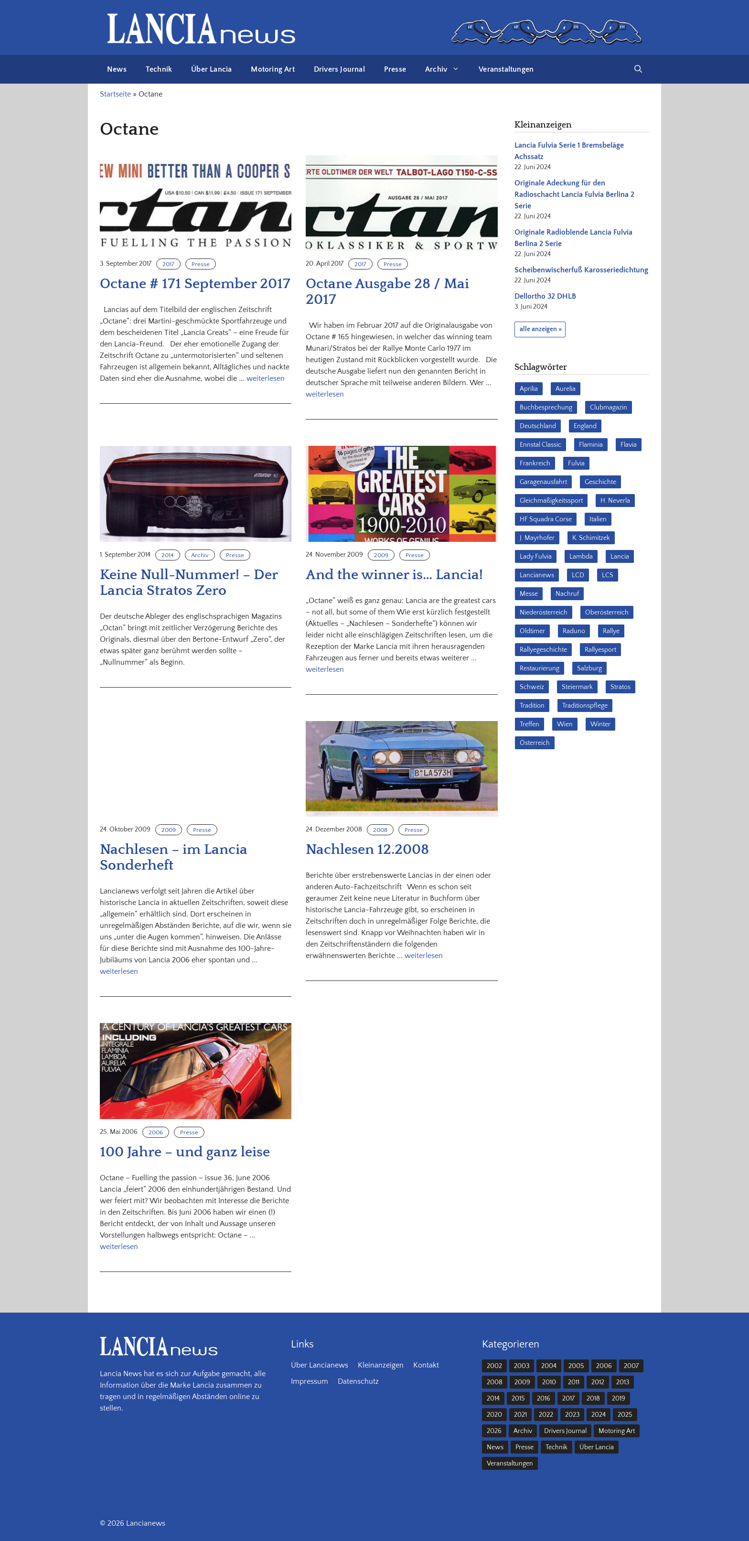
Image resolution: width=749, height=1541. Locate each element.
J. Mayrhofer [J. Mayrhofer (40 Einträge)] (537, 538)
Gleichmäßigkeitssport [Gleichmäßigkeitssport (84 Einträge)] (551, 501)
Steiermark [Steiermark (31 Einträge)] (577, 687)
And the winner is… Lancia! (394, 575)
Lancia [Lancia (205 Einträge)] (619, 556)
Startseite (115, 94)
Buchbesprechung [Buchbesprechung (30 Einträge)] (546, 407)
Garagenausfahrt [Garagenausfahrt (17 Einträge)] (543, 482)
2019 (618, 1398)
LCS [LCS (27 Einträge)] (607, 575)
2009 (381, 555)
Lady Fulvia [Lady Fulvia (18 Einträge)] (536, 556)
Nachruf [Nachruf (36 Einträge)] (567, 594)
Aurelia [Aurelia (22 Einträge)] (566, 389)
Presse (395, 69)
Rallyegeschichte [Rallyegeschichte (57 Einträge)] (543, 650)
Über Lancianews (319, 1365)
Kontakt (426, 1365)
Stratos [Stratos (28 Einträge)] (620, 687)
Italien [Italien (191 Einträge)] (598, 519)
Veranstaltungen (506, 69)
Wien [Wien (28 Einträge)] (565, 724)
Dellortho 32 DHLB (545, 296)
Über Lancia (211, 69)
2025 (625, 1415)
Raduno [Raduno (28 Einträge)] (574, 631)
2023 (572, 1415)
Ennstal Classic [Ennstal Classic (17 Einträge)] (540, 445)
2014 (167, 555)
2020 (494, 1415)
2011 (573, 1382)
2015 (518, 1398)
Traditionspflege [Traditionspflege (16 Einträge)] (585, 706)
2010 (549, 1382)
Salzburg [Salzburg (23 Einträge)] (589, 668)
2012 (597, 1382)
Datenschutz (358, 1381)
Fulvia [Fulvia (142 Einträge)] (576, 463)
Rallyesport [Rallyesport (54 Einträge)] (600, 650)
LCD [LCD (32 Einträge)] (578, 575)
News (117, 69)
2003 (521, 1366)
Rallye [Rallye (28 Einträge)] (611, 631)
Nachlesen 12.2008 (367, 850)
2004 (548, 1366)
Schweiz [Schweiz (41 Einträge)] (532, 687)
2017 (168, 264)
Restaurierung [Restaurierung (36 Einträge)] (539, 668)
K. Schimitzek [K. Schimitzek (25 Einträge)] (591, 538)
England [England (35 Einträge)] (585, 426)
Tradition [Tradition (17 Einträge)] (532, 706)
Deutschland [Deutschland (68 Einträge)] (538, 426)
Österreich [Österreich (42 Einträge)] (535, 743)
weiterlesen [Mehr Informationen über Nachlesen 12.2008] (424, 955)
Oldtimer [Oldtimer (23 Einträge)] (532, 631)
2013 (622, 1382)
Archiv (447, 69)
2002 (494, 1366)
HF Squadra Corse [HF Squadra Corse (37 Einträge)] (546, 519)
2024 (598, 1415)
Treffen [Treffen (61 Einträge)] (529, 724)
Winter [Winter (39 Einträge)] (600, 724)
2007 (631, 1366)
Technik (159, 69)
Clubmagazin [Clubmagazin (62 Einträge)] (608, 407)
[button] (638, 69)
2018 (593, 1398)
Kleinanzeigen (381, 1365)
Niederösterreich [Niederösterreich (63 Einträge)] (543, 612)
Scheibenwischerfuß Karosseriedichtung (581, 270)
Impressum (309, 1381)
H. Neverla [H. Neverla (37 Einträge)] (615, 501)
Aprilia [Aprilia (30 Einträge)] (529, 389)
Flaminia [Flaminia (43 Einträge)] (591, 445)
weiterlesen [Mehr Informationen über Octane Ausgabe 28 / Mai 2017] (325, 394)
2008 (380, 830)
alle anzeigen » (541, 329)
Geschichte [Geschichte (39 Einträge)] (600, 482)
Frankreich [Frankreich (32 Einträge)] (535, 463)
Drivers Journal (339, 69)
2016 (543, 1398)
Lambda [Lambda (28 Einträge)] (581, 556)
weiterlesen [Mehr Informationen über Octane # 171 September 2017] (265, 378)
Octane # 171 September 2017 (195, 284)
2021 (520, 1415)
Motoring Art (272, 69)
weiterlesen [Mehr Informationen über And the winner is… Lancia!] (325, 669)
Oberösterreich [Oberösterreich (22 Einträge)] (607, 612)
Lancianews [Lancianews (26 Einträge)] (537, 575)
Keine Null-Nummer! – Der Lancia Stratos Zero (189, 583)
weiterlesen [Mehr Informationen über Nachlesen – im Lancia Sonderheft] (119, 971)
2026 (494, 1431)
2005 (576, 1366)
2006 (156, 1132)
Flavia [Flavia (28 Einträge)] (629, 445)
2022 (546, 1415)
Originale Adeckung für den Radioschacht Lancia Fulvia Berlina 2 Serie (574, 194)
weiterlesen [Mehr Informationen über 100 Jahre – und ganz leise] (119, 1246)
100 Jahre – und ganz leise (185, 1152)
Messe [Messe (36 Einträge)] (529, 594)
